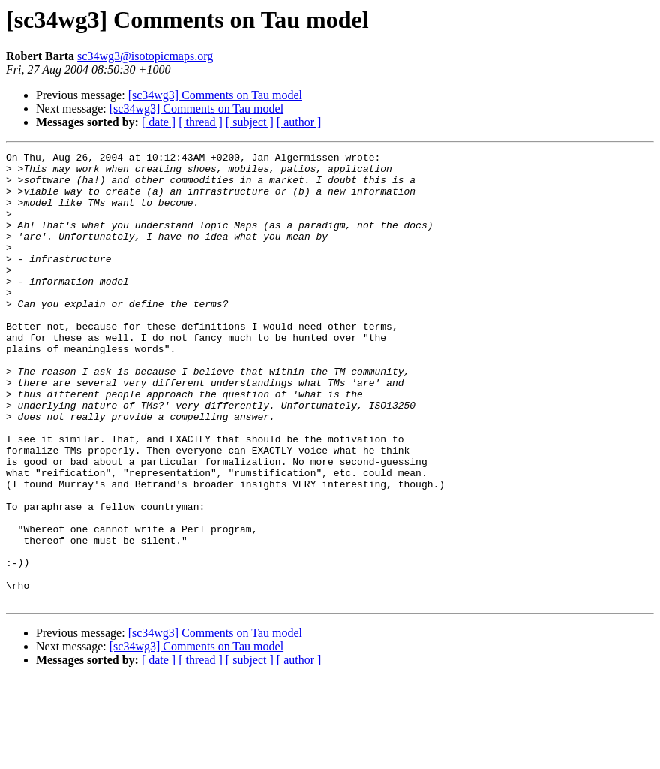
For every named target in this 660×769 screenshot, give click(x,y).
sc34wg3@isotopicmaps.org (145, 56)
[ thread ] (200, 122)
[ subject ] (250, 122)
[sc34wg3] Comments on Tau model (215, 95)
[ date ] (159, 122)
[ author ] (299, 122)
